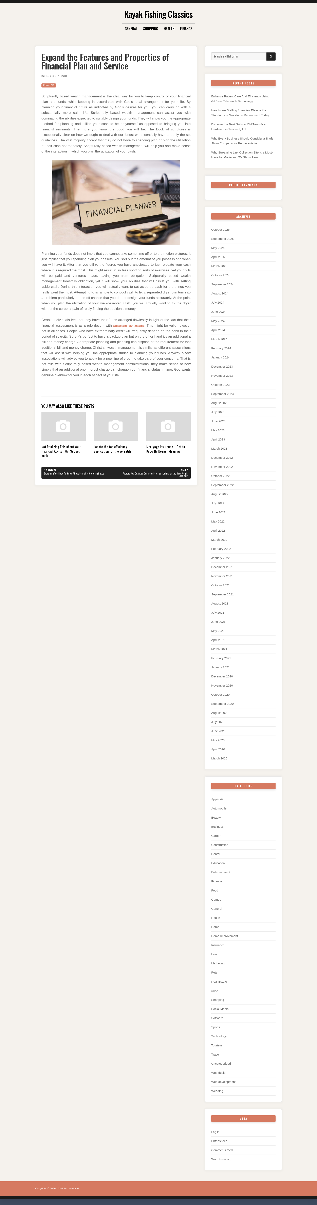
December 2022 (222, 457)
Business (217, 826)
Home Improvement (224, 936)
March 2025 (219, 266)
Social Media (220, 1009)
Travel (215, 1054)
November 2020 (222, 685)
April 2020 (218, 749)
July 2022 (217, 503)
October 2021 (220, 585)
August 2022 (219, 494)
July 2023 (217, 412)
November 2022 (222, 466)
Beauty (216, 817)
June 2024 (218, 311)
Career (216, 835)
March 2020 (219, 758)
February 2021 (221, 658)
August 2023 (219, 403)
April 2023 (218, 439)
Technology (219, 1036)
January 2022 (220, 558)
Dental (215, 854)
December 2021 (222, 567)
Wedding (217, 1091)
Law (214, 954)
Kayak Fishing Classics (158, 13)
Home (215, 927)
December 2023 (222, 366)
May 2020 (218, 740)
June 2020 (218, 731)
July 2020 (217, 722)
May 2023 (218, 430)
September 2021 (222, 594)
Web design (219, 1072)
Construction (219, 845)
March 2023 (219, 448)
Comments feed (222, 1150)
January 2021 (220, 667)
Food (214, 890)
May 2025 (218, 248)
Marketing (218, 963)
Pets (214, 972)
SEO (214, 990)
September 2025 (222, 238)
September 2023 (222, 394)
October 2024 (220, 275)
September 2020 (222, 703)
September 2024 (222, 284)
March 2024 (219, 339)
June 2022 (218, 512)
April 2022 (218, 530)
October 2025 (220, 229)
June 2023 (218, 421)
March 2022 (219, 539)
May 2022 (218, 521)
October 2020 (220, 694)
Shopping (150, 28)
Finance (186, 28)
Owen (68, 75)
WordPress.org (221, 1159)
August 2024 (219, 293)
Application (218, 799)
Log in (215, 1132)
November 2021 (222, 576)
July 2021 (217, 612)
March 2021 (219, 649)
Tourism (216, 1045)
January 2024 (220, 357)
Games (216, 899)
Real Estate (219, 981)
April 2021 (218, 640)
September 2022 (222, 485)
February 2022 (221, 548)
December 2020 (222, 676)
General (131, 28)
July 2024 (217, 302)
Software (217, 1018)
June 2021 (218, 621)
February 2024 (221, 348)
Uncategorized (221, 1063)
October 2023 (220, 384)
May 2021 (218, 630)
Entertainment (220, 872)
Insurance (218, 945)
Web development (223, 1081)
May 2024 (218, 321)
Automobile (218, 808)
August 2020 (219, 712)
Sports (215, 1027)
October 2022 (220, 476)
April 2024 (218, 330)
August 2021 (219, 603)
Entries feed (219, 1141)
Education (218, 863)
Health (169, 28)
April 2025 (218, 257)
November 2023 (222, 375)
